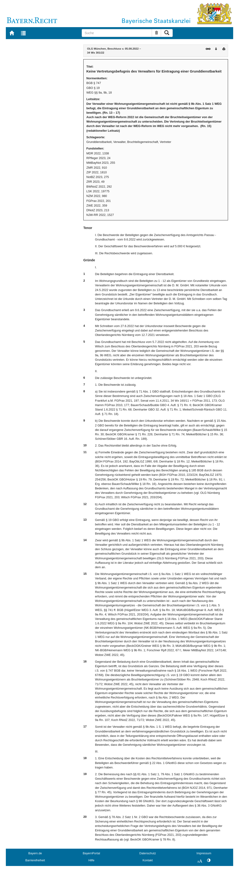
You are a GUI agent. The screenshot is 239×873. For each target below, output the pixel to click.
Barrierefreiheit (35, 860)
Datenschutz (147, 853)
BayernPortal (91, 853)
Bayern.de (35, 853)
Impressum (204, 853)
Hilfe (91, 860)
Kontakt (148, 860)
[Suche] (117, 33)
